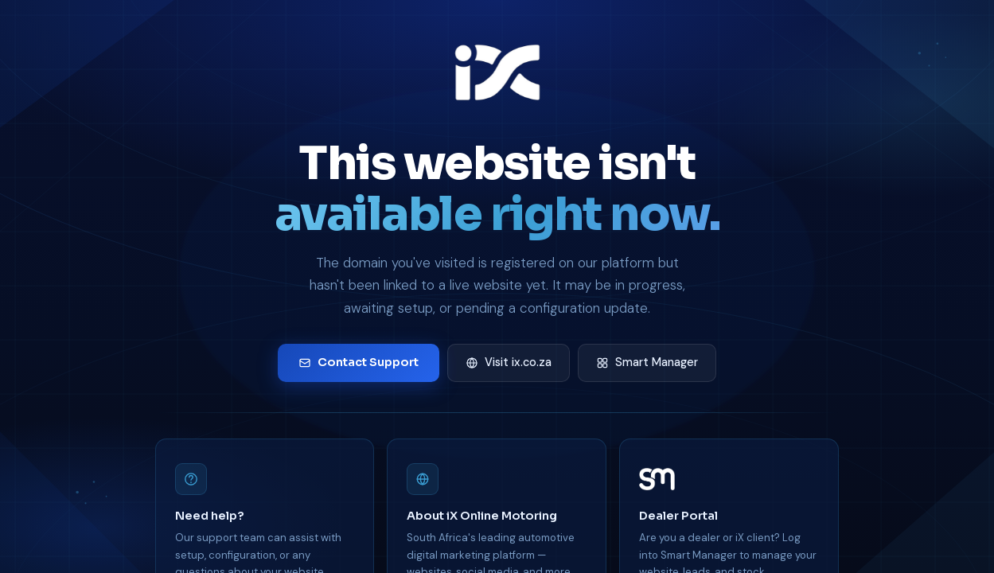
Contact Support (358, 362)
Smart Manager (647, 362)
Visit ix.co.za (509, 362)
